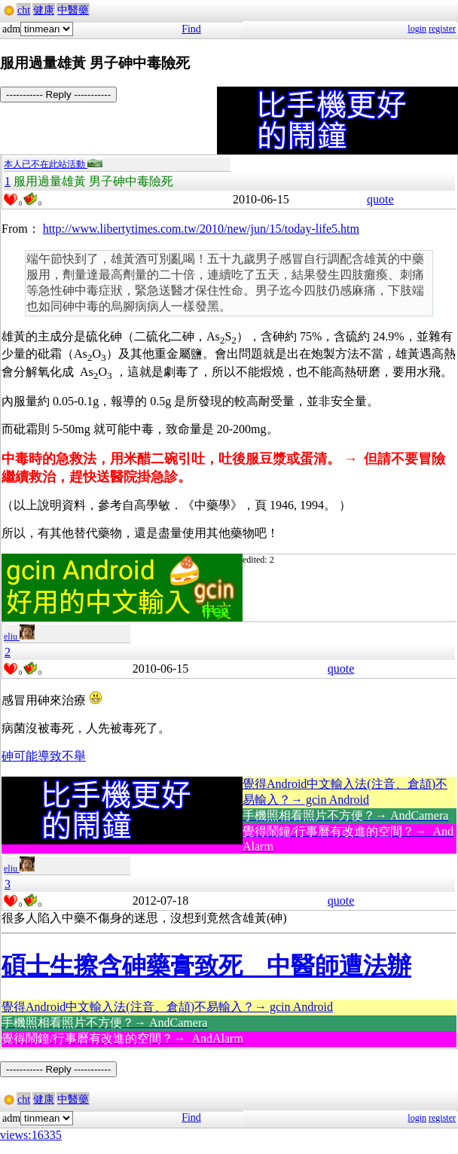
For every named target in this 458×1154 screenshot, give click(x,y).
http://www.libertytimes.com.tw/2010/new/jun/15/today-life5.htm (201, 228)
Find (191, 29)
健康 (43, 10)
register (442, 28)
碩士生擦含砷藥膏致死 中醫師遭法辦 (206, 965)
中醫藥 (73, 10)
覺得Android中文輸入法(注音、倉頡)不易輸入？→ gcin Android (167, 1006)
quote (380, 199)
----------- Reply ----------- (58, 94)
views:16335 (31, 1134)
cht (23, 10)
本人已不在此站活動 (53, 164)
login (417, 28)
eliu (19, 636)
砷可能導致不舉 (44, 755)
